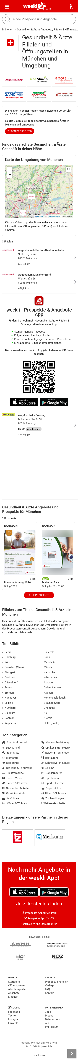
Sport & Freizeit (52, 783)
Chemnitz (48, 707)
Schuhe (47, 768)
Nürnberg (8, 707)
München (7, 29)
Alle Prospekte (39, 595)
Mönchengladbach (53, 697)
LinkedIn (13, 1023)
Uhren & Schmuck (53, 793)
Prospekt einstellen (56, 981)
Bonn (45, 657)
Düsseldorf (10, 682)
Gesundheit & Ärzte (15, 788)
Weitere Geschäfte (53, 803)
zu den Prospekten (19, 131)
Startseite (14, 981)
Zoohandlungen (52, 798)
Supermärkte (51, 788)
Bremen (8, 692)
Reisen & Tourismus (55, 752)
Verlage (49, 985)
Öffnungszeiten (17, 985)
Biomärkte (10, 757)
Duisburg (8, 713)
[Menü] (7, 7)
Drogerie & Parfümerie (17, 768)
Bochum (8, 718)
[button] (68, 169)
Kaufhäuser (11, 798)
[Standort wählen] (71, 7)
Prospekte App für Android (39, 912)
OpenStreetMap (54, 216)
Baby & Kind (11, 747)
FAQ (47, 989)
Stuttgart (8, 672)
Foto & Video (12, 778)
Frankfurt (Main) (13, 667)
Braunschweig (51, 702)
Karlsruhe (48, 672)
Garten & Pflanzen (14, 783)
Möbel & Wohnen (14, 803)
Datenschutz (52, 1019)
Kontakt (49, 993)
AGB (47, 1023)
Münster (47, 667)
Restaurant (49, 757)
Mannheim (48, 662)
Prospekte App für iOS (39, 918)
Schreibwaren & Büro (55, 762)
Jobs (48, 1011)
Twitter (12, 1015)
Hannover (9, 697)
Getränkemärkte (13, 793)
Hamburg (8, 657)
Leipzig (7, 702)
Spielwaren (50, 778)
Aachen (47, 692)
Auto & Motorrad (14, 742)
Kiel (44, 713)
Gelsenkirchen (51, 687)
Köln (6, 662)
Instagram (14, 1019)
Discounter (10, 762)
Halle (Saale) (50, 723)
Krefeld (46, 718)
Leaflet (39, 216)
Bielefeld (47, 652)
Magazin (13, 996)
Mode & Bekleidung (55, 742)
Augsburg (48, 682)
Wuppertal (9, 723)
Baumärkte (10, 752)
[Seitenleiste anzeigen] (71, 1053)
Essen (7, 687)
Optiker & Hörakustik (55, 747)
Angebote (14, 993)
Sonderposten (52, 773)
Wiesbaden (49, 677)
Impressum (51, 1026)
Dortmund (9, 677)
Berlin (48, 8)
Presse (49, 1015)
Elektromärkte (13, 773)
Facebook (14, 1011)
